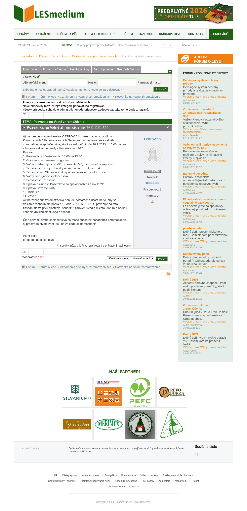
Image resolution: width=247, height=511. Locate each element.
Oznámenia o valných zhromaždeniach (94, 56)
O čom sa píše (67, 34)
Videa (143, 475)
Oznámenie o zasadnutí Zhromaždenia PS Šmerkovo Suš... (202, 113)
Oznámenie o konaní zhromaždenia (196, 307)
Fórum (128, 34)
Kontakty (195, 34)
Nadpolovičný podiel (196, 253)
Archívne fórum (116, 486)
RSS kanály (148, 481)
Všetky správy (69, 475)
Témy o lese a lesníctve (213, 96)
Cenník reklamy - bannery (61, 481)
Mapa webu (181, 481)
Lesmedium (49, 13)
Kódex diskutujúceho (126, 481)
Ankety (154, 475)
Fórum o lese (59, 56)
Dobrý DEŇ (190, 279)
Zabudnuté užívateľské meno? (67, 89)
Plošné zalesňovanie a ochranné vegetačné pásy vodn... (204, 201)
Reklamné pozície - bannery (178, 475)
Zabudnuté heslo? (35, 89)
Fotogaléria (111, 475)
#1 (168, 127)
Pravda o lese (128, 475)
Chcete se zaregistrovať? (105, 89)
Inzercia (145, 34)
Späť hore (32, 448)
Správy (23, 34)
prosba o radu (192, 228)
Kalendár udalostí (91, 475)
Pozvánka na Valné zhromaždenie (137, 96)
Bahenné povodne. (195, 173)
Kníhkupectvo (170, 34)
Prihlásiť (221, 34)
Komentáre (164, 481)
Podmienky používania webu (95, 481)
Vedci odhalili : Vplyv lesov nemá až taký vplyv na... (205, 146)
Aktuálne (43, 34)
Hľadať (195, 481)
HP (56, 475)
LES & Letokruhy (98, 34)
